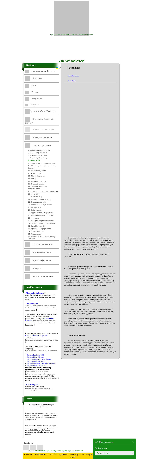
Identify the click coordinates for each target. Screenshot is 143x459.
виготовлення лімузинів (82, 34)
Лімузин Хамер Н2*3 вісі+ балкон (39, 359)
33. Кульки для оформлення (39, 229)
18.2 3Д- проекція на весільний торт (43, 191)
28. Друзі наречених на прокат (41, 215)
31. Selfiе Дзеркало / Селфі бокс (41, 223)
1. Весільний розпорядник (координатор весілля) (39, 151)
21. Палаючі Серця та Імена (39, 199)
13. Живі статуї (34, 173)
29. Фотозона (33, 218)
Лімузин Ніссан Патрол (35, 357)
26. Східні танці (35, 210)
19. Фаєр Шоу (34, 194)
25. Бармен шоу (34, 207)
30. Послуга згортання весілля (41, 221)
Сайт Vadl (71, 81)
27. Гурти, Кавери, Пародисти (40, 213)
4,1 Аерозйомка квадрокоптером (41, 163)
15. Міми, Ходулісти (36, 176)
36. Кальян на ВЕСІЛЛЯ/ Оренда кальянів (42, 238)
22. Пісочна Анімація (37, 202)
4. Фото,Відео (34, 161)
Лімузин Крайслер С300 (35, 355)
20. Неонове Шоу (35, 197)
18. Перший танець (36, 184)
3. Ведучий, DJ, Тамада (38, 158)
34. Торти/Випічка (35, 231)
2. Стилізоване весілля (37, 155)
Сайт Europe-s (73, 76)
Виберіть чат (101, 448)
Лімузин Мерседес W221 (36, 361)
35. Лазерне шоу (35, 234)
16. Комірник (33, 179)
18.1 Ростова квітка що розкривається (37, 188)
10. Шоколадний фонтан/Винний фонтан (41, 167)
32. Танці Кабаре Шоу (37, 226)
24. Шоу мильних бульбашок (40, 205)
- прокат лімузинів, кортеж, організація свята (59, 450)
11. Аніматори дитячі (37, 171)
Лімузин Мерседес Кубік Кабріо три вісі (41, 363)
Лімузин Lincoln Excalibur (36, 365)
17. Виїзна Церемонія (37, 181)
